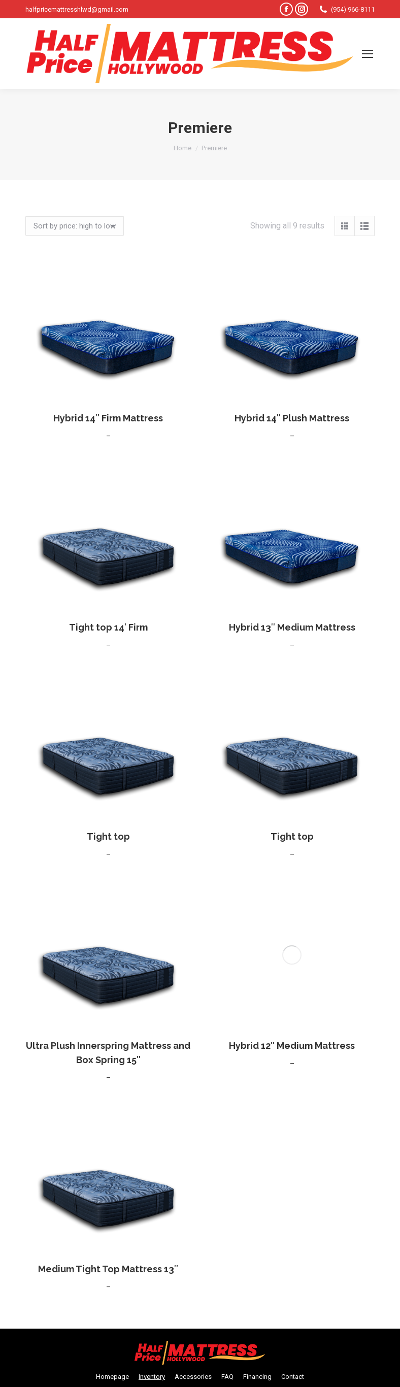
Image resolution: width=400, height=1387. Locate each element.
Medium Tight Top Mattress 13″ (108, 1269)
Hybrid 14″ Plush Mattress (292, 418)
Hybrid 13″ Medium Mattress (292, 627)
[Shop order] (74, 226)
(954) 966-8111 (346, 9)
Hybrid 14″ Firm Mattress (108, 418)
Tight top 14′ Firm (108, 627)
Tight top (108, 836)
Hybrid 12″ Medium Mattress (292, 901)
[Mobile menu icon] (367, 54)
